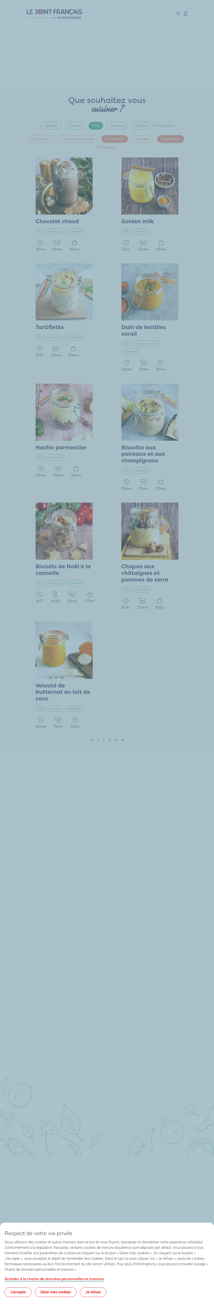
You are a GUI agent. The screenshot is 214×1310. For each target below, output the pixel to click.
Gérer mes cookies (55, 1292)
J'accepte (18, 1292)
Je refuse (93, 1292)
